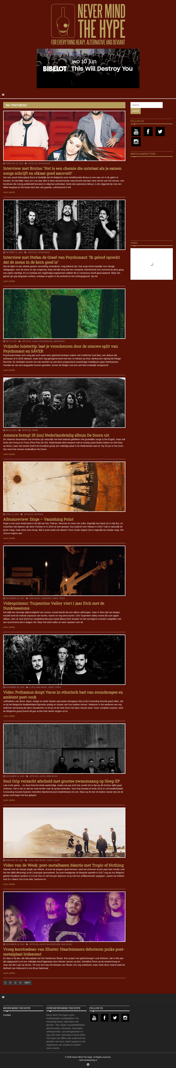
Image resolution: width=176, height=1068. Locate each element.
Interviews (44, 163)
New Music (59, 341)
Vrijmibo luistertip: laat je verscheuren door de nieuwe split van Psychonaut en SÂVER (60, 349)
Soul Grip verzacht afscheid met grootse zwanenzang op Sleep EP (61, 781)
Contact (7, 1015)
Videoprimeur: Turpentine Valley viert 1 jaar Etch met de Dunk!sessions (53, 606)
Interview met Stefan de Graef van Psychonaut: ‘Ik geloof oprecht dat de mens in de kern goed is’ (61, 260)
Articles (32, 163)
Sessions (46, 598)
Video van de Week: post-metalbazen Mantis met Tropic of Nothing (63, 865)
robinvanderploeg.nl (88, 1060)
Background (46, 341)
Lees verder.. (9, 192)
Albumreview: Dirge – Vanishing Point (38, 519)
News (35, 430)
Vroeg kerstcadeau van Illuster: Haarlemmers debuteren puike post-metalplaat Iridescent (64, 952)
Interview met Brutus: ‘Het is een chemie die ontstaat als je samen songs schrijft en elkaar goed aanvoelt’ (62, 171)
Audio (35, 341)
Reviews (38, 514)
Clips (32, 687)
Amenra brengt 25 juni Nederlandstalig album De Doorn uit (56, 435)
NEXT (27, 983)
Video (55, 598)
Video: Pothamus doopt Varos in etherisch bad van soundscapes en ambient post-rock (63, 695)
